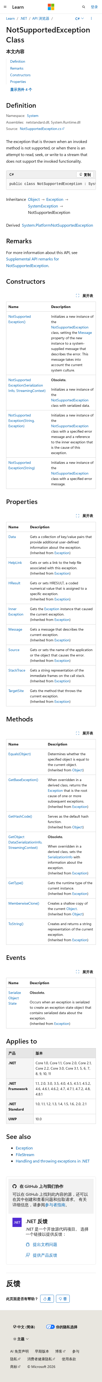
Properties (18, 81)
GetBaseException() (23, 779)
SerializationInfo (60, 856)
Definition (17, 61)
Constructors (20, 74)
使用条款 (69, 1358)
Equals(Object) (19, 753)
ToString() (15, 923)
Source (13, 649)
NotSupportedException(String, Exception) (21, 420)
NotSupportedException (70, 327)
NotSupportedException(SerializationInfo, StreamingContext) (27, 385)
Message (85, 332)
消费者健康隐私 (39, 1358)
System (32, 115)
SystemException (43, 206)
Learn (10, 18)
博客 (58, 1351)
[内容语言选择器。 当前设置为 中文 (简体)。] (24, 1327)
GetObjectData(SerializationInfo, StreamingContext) (25, 842)
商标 (13, 1366)
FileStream (25, 1154)
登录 (94, 6)
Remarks (16, 68)
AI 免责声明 (19, 1351)
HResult (14, 582)
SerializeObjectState (14, 998)
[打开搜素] (84, 7)
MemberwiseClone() (23, 903)
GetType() (15, 882)
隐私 (13, 1358)
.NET (23, 18)
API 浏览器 (40, 18)
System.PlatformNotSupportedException (57, 225)
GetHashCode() (20, 816)
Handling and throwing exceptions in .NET (53, 1161)
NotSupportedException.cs (40, 128)
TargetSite (16, 690)
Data (12, 536)
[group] (51, 184)
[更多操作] (91, 18)
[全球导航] (5, 7)
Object (34, 199)
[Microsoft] (51, 7)
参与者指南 (55, 1204)
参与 (75, 1351)
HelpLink (15, 562)
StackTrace (16, 670)
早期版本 (42, 1351)
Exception (54, 199)
